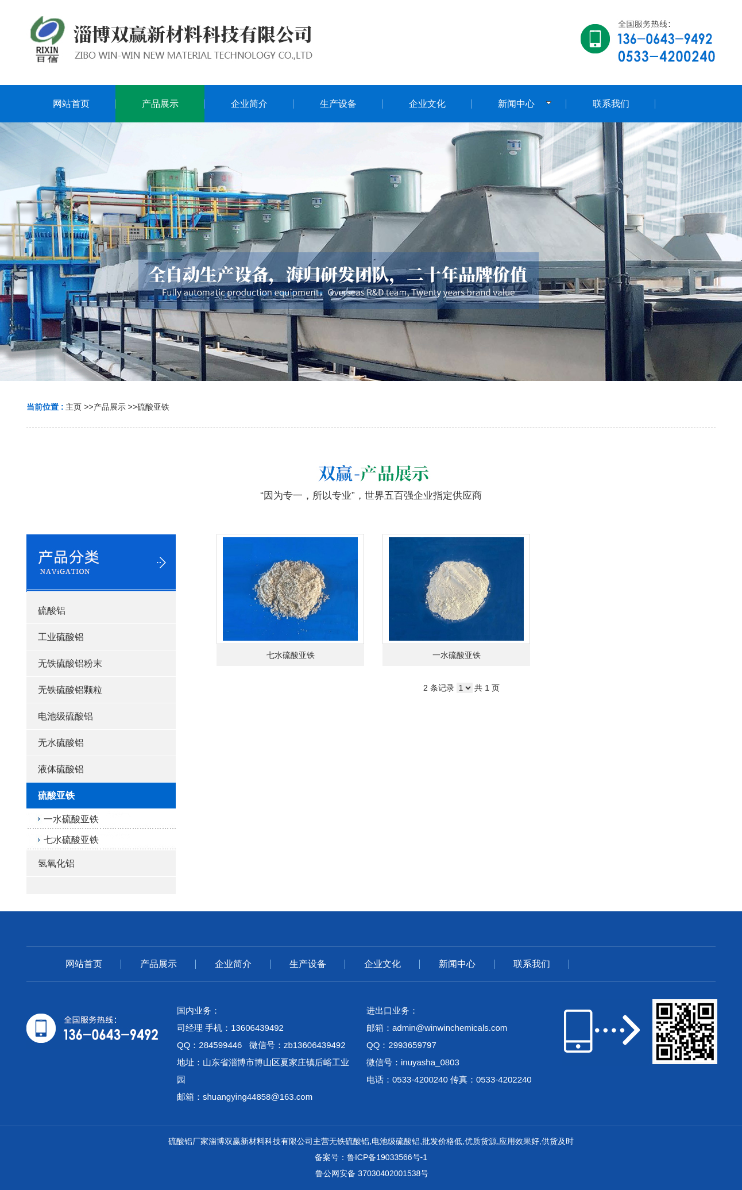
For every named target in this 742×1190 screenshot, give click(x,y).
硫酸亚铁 (153, 406)
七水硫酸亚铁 (290, 655)
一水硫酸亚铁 (456, 655)
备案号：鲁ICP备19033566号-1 (371, 1157)
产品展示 (110, 406)
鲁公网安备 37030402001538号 (371, 1173)
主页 (73, 406)
